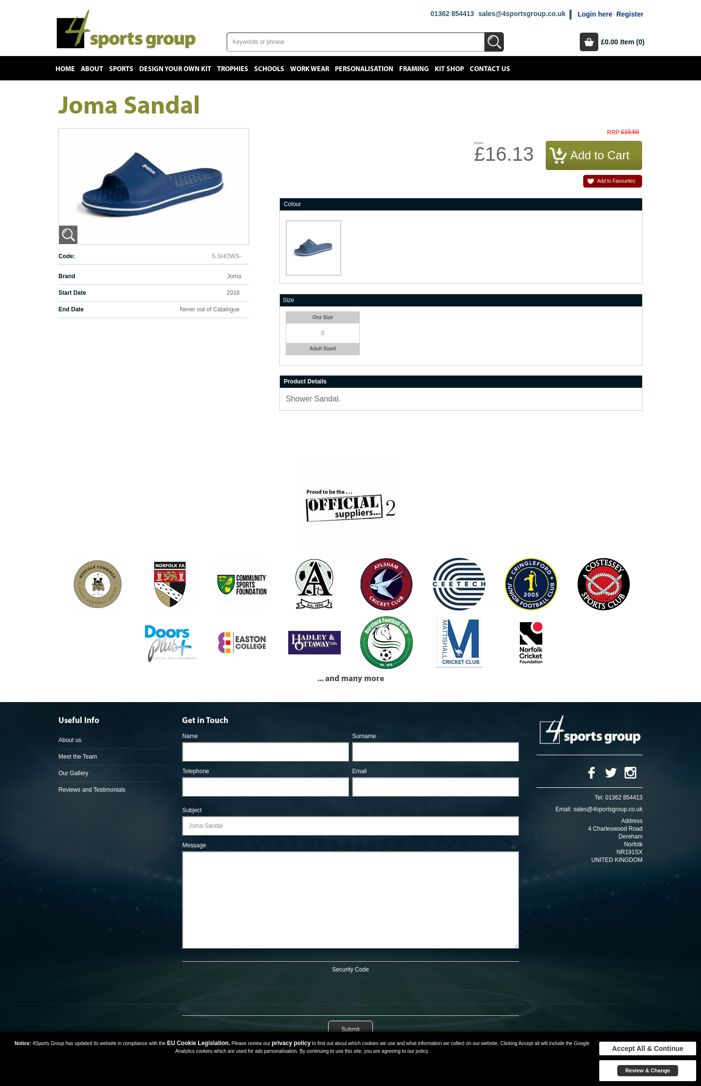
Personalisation (364, 69)
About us (69, 740)
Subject (192, 810)
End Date (71, 309)
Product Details (305, 381)
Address (632, 821)
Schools (269, 69)
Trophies (232, 69)
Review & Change (647, 1070)
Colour (292, 204)
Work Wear (309, 69)
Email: (563, 809)
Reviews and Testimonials (92, 789)
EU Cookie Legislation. (198, 1043)
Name (190, 736)
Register (630, 14)
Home (65, 69)
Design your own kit (175, 69)
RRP (613, 132)
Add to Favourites (616, 181)
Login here (594, 14)
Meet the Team (77, 756)
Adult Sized (323, 348)
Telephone (195, 771)
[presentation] (350, 992)
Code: (66, 256)
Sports (121, 69)
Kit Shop (449, 69)
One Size (323, 317)
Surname (364, 736)
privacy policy (291, 1043)
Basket (589, 42)
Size (288, 300)
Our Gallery (73, 773)
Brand (66, 276)
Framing (414, 69)
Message (194, 845)
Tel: (599, 797)
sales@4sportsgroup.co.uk (521, 14)
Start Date (72, 292)
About (92, 69)
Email (359, 771)
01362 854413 (452, 14)
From (478, 143)
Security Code (350, 969)
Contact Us (490, 69)
